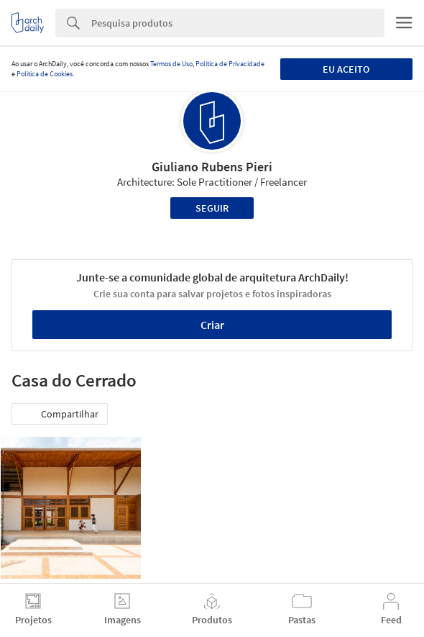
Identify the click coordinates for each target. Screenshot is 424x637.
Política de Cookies (45, 73)
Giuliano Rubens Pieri (212, 166)
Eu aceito (346, 69)
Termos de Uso (171, 63)
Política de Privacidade (229, 63)
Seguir (212, 208)
